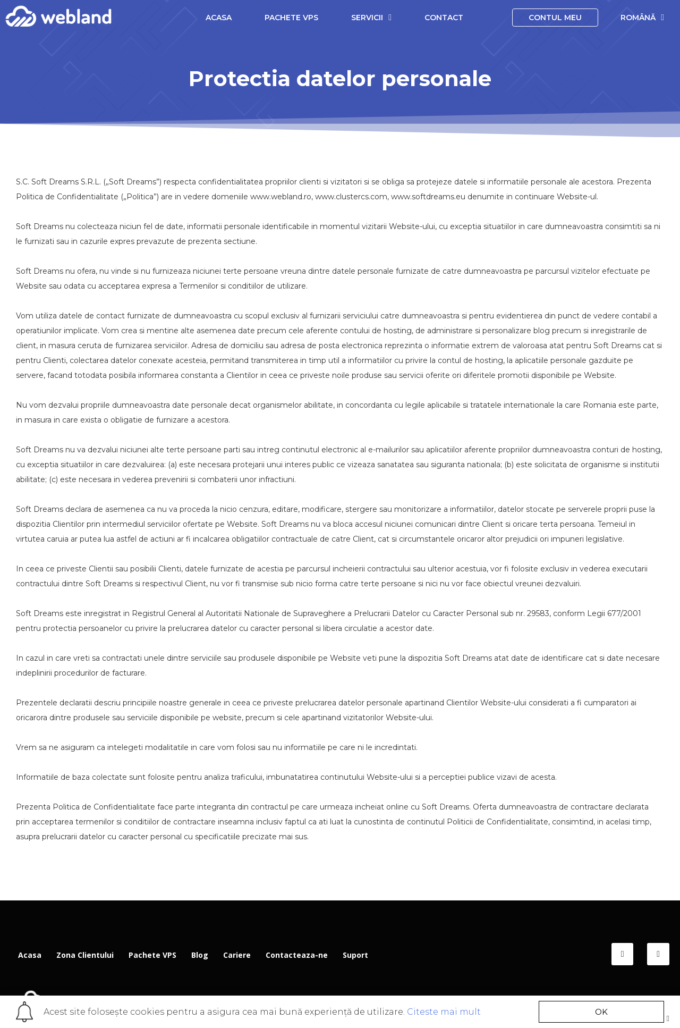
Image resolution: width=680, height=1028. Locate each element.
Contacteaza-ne (297, 955)
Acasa (219, 17)
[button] (601, 1012)
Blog (199, 955)
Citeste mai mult (444, 1012)
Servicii (371, 17)
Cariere (237, 955)
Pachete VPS (291, 17)
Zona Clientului (85, 955)
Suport (355, 955)
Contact (443, 17)
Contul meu (555, 17)
